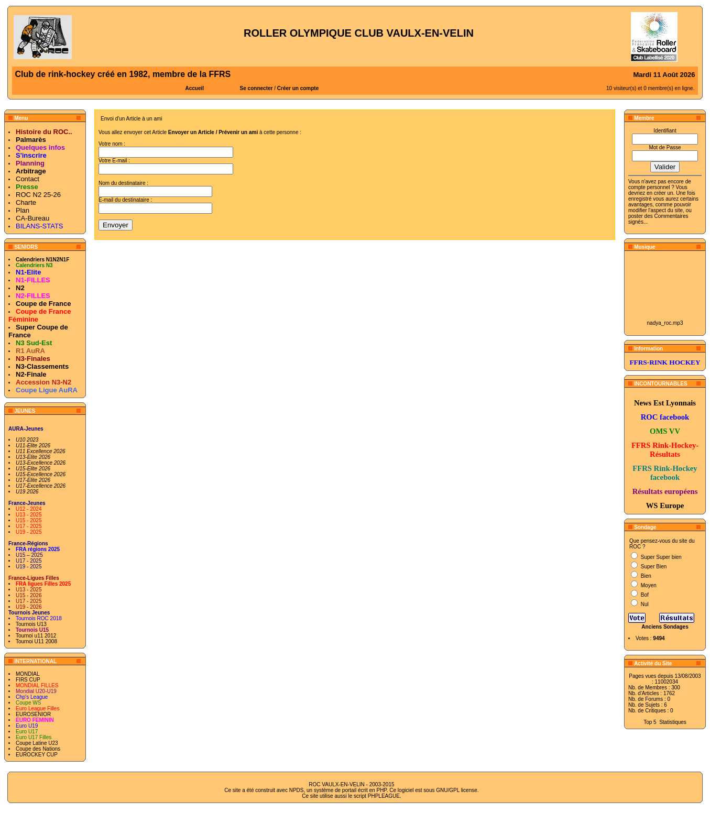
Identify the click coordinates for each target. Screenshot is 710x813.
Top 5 (649, 722)
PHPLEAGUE (384, 796)
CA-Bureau (32, 218)
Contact (27, 179)
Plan (22, 210)
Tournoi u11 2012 (36, 636)
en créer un (660, 193)
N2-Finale (31, 374)
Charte (26, 202)
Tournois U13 (31, 624)
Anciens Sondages (664, 627)
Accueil (194, 88)
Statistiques (672, 722)
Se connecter (256, 88)
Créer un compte (298, 88)
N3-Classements (42, 366)
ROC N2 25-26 (38, 195)
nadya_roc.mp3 (665, 323)
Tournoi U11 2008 (36, 641)
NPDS (296, 790)
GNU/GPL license (456, 790)
